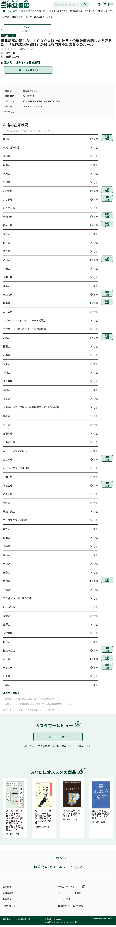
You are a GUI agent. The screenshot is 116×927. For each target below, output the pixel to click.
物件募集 (7, 901)
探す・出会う (19, 10)
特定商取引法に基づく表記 (70, 907)
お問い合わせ (9, 907)
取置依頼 (107, 141)
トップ (7, 10)
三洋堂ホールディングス (69, 888)
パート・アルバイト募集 (69, 895)
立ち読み (25, 31)
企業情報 (7, 888)
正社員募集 (8, 895)
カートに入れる (28, 71)
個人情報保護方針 (23, 921)
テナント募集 (64, 901)
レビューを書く (58, 739)
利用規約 (6, 921)
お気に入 (27, 26)
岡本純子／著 (8, 53)
